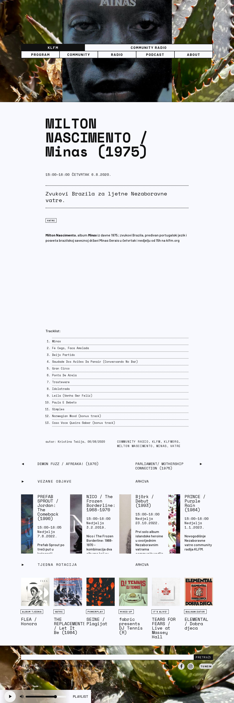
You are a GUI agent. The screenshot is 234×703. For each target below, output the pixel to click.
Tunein (206, 666)
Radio (117, 54)
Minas (161, 446)
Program (40, 54)
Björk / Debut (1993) (144, 500)
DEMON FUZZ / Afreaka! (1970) (68, 464)
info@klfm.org (48, 670)
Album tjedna (31, 611)
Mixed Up (126, 611)
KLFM (53, 47)
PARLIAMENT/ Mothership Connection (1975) (159, 466)
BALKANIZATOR (195, 611)
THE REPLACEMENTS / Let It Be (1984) (69, 626)
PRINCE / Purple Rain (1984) (195, 503)
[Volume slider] (46, 697)
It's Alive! (160, 611)
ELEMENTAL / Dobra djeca (196, 623)
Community (78, 54)
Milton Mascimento (135, 446)
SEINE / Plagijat (96, 621)
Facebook (181, 669)
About (193, 54)
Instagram (190, 669)
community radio (133, 442)
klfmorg (171, 442)
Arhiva (142, 564)
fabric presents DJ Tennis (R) (131, 626)
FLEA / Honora (29, 621)
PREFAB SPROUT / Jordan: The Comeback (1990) (47, 507)
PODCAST (155, 54)
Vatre (51, 220)
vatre (175, 446)
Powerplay (95, 611)
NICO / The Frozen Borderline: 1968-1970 (100, 503)
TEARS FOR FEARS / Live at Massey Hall (164, 628)
